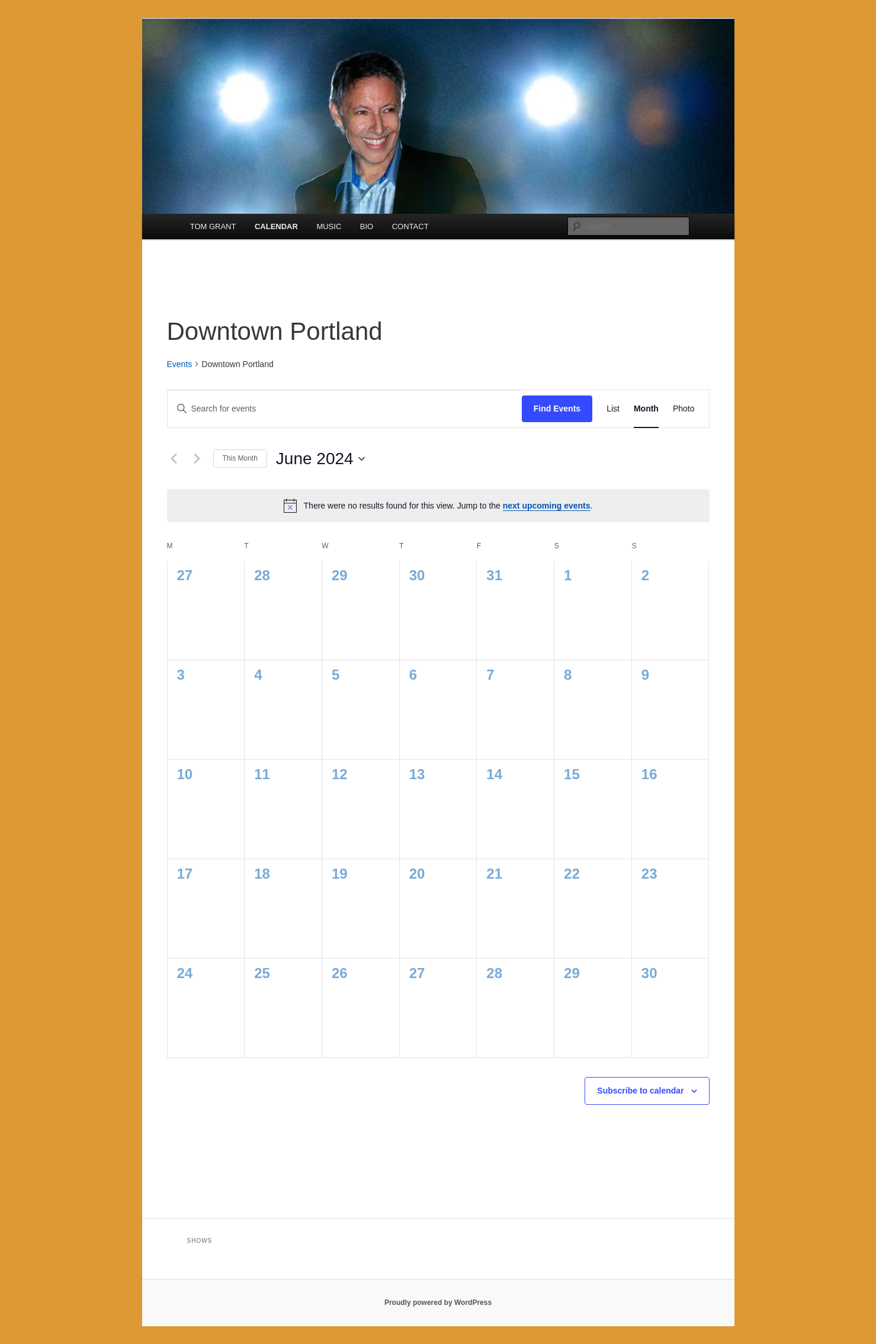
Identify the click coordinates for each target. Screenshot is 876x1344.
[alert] (438, 505)
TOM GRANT (213, 226)
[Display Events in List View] (613, 408)
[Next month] (197, 459)
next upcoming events (547, 505)
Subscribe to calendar (640, 1090)
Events (179, 364)
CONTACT (410, 226)
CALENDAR (276, 226)
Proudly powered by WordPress (438, 1302)
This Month (240, 458)
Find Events (557, 408)
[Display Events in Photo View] (684, 408)
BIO (366, 226)
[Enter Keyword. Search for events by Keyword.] (345, 408)
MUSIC (328, 226)
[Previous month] (174, 459)
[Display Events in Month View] (646, 408)
